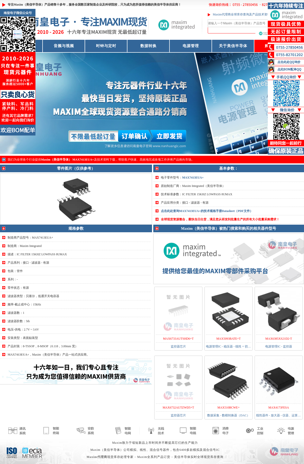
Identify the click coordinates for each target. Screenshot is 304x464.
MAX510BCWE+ (228, 407)
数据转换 (148, 46)
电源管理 (191, 46)
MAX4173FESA (278, 407)
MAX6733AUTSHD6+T (178, 338)
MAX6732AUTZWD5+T (178, 407)
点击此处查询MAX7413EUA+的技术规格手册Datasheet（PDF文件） (207, 211)
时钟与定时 (106, 46)
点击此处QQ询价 (288, 62)
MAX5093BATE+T (228, 338)
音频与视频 (64, 46)
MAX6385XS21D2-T (278, 338)
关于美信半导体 (233, 46)
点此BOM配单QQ (289, 69)
